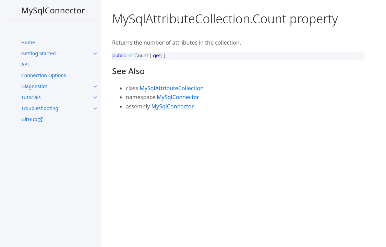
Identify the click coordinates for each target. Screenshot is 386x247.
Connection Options (43, 75)
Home (28, 42)
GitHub (32, 119)
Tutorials (31, 97)
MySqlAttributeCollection (172, 88)
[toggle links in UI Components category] (95, 53)
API (25, 64)
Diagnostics (34, 86)
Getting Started (38, 53)
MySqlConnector (53, 10)
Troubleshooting (39, 108)
